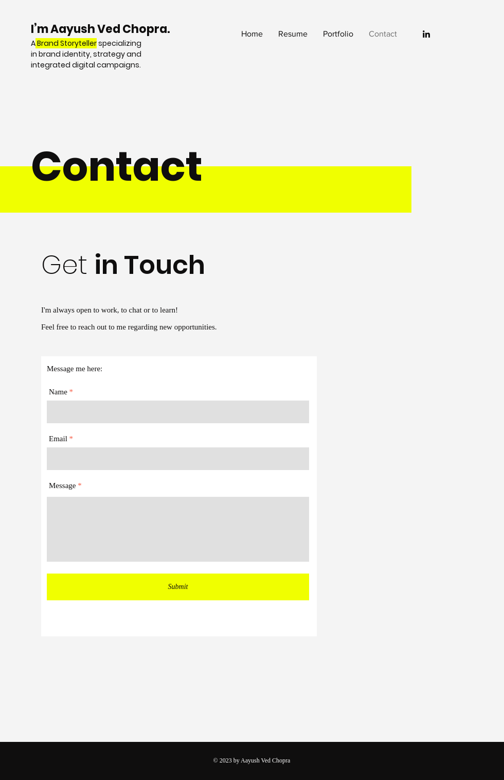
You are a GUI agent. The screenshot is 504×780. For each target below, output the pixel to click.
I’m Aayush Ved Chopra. (101, 29)
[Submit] (178, 587)
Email (58, 439)
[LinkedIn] (426, 34)
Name (58, 392)
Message (62, 486)
